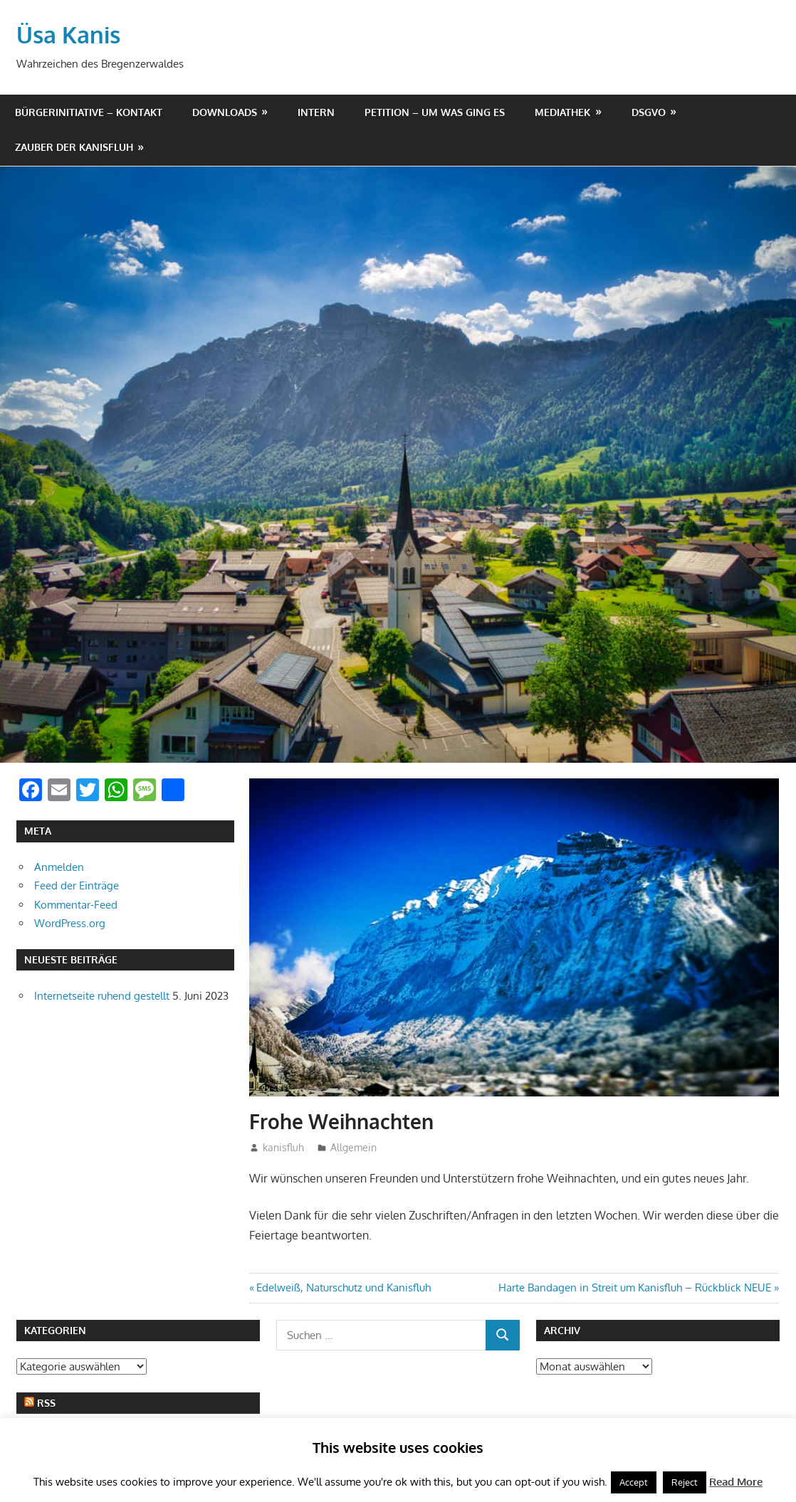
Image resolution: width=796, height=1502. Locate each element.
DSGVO (649, 112)
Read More (736, 1481)
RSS (46, 1403)
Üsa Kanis (68, 34)
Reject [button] (684, 1482)
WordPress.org (69, 923)
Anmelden (59, 867)
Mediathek (562, 112)
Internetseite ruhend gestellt (101, 996)
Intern (316, 112)
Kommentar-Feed (75, 904)
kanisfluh (283, 1147)
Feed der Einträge (76, 885)
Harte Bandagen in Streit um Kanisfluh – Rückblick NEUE (634, 1287)
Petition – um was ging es (435, 112)
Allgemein (353, 1147)
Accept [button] (633, 1482)
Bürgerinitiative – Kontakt (88, 112)
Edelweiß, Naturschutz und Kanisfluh (343, 1287)
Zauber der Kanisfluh (74, 147)
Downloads (224, 112)
